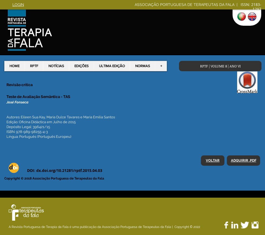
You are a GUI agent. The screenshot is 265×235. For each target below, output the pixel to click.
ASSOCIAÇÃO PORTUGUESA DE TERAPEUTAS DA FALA (185, 4)
